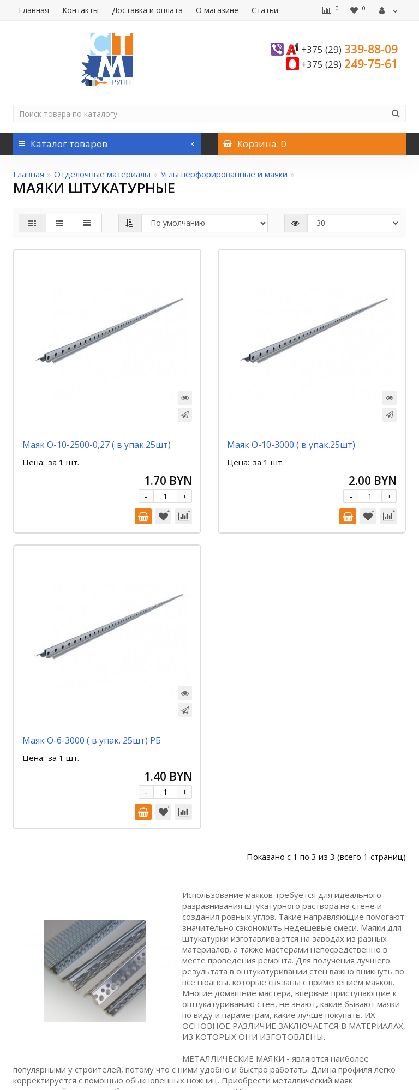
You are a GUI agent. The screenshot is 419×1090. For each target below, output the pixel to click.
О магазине (217, 10)
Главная (34, 10)
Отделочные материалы (102, 174)
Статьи (265, 10)
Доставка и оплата (147, 10)
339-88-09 (349, 49)
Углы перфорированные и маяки (224, 174)
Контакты (80, 10)
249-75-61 (349, 63)
